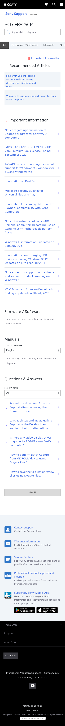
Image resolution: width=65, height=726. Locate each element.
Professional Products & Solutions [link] (23, 668)
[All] (4, 45)
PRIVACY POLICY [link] (32, 706)
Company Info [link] (51, 668)
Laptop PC (33, 14)
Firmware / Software (24, 45)
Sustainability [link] (25, 673)
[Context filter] (8, 32)
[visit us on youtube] (32, 681)
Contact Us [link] (41, 673)
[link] (10, 4)
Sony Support (16, 14)
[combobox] (32, 32)
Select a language (13, 341)
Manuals (48, 45)
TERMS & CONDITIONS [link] (32, 701)
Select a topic (11, 383)
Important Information (45, 53)
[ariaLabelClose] (61, 4)
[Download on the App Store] (47, 605)
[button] (32, 620)
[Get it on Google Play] (25, 605)
